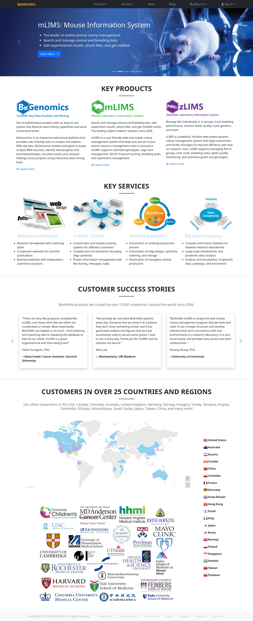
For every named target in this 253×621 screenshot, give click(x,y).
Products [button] (99, 4)
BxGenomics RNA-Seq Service (85, 24)
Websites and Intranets (37, 236)
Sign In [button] (227, 4)
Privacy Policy (152, 616)
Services (217, 616)
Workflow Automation (148, 236)
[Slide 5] (138, 72)
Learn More (49, 54)
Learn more (25, 169)
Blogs (172, 4)
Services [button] (126, 4)
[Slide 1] (114, 72)
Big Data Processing (203, 236)
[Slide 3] (126, 72)
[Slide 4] (132, 72)
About (169, 616)
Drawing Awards (128, 616)
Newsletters (106, 616)
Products (201, 616)
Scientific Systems (88, 236)
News (151, 4)
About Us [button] (197, 4)
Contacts (184, 616)
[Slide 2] (120, 72)
